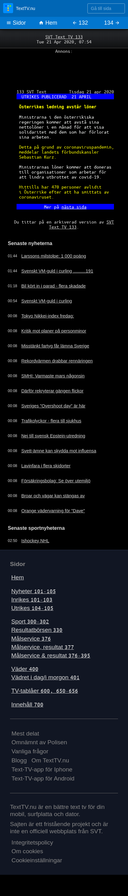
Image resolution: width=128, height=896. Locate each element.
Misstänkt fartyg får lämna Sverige (55, 345)
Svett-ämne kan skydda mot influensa (58, 450)
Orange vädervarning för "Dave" (53, 510)
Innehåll (27, 704)
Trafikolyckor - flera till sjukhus (51, 420)
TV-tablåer (44, 690)
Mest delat (25, 733)
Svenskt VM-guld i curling (46, 300)
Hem (48, 23)
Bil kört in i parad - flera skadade (53, 285)
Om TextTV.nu (50, 760)
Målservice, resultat (42, 647)
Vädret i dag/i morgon (45, 677)
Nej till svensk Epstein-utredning (53, 435)
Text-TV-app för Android (43, 778)
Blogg (19, 760)
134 (112, 23)
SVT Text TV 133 (64, 36)
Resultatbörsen (36, 630)
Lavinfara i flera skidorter (46, 465)
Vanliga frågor (30, 751)
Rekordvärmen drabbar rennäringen (57, 360)
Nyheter (33, 591)
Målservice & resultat (50, 655)
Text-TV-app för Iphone (42, 769)
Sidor (16, 23)
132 (80, 23)
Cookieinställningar (37, 860)
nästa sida (74, 206)
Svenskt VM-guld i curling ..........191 (57, 270)
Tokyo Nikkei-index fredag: (47, 315)
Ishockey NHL (35, 540)
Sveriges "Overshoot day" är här (53, 405)
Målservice (31, 638)
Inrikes (31, 599)
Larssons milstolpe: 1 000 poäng (53, 256)
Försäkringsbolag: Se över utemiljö (56, 480)
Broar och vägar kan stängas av (53, 495)
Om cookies (27, 851)
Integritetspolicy (32, 842)
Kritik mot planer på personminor (53, 330)
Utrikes (32, 608)
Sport (30, 621)
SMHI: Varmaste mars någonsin (53, 375)
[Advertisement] (64, 69)
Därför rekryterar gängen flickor (52, 390)
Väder (24, 669)
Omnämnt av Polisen (39, 742)
